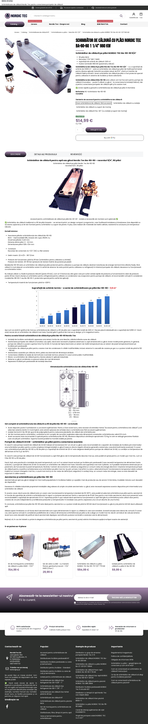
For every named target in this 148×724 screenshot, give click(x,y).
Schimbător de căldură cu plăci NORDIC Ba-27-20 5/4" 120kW (91, 665)
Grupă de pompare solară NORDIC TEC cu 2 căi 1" (91, 717)
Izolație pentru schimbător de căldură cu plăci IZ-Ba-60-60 (123, 565)
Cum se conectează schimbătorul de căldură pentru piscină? (126, 681)
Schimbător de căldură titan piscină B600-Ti (90, 699)
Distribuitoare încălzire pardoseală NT (54, 658)
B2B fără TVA (105, 23)
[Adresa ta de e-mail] (91, 597)
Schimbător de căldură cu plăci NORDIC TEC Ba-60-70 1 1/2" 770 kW (91, 565)
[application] (110, 138)
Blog (83, 24)
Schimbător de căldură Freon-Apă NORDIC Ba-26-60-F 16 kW (89, 671)
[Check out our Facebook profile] (7, 706)
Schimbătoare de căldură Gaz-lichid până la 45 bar (54, 693)
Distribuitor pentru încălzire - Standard (55, 668)
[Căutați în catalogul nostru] (121, 15)
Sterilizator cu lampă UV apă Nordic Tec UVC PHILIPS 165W (91, 694)
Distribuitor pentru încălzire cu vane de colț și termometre (55, 672)
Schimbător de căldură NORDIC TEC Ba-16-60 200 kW (91, 659)
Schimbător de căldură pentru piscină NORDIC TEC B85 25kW (90, 682)
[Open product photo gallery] (69, 91)
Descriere (15, 154)
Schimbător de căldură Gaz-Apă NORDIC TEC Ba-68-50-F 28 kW (91, 677)
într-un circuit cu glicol (73, 445)
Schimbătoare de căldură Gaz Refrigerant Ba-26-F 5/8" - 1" (52, 681)
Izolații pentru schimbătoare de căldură (55, 677)
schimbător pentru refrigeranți (40, 276)
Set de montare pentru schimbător (21, 434)
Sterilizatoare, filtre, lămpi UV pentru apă (56, 713)
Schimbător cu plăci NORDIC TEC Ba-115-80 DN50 (91, 705)
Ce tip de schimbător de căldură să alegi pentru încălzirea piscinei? (127, 676)
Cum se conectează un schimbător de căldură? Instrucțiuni (126, 670)
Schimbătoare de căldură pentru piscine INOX (56, 702)
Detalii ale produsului (45, 154)
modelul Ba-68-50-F (13, 278)
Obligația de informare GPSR (122, 660)
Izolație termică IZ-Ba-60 (17, 432)
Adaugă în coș (96, 130)
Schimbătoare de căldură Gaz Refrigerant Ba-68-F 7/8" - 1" (52, 687)
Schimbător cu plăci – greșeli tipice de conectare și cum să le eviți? (126, 664)
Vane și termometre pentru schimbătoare (51, 717)
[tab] (15, 154)
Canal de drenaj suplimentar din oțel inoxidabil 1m (90, 711)
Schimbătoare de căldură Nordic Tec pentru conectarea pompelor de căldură (32, 4)
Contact (123, 24)
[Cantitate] (79, 129)
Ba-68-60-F (29, 278)
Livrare (35, 23)
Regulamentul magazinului (121, 653)
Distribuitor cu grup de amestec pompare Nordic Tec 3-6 (88, 654)
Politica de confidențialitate (122, 656)
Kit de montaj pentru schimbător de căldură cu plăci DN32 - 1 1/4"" (21, 565)
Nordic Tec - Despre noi (59, 24)
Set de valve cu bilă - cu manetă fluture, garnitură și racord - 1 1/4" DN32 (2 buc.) (56, 566)
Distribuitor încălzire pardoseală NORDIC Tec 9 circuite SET (91, 688)
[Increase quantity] (83, 128)
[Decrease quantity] (83, 131)
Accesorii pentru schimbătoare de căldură (53, 654)
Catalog (14, 24)
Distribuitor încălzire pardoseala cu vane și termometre (56, 663)
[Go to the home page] (16, 16)
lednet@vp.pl (19, 668)
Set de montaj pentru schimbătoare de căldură (55, 708)
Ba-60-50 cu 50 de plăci (15, 458)
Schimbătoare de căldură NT (51, 698)
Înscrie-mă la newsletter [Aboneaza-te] (124, 597)
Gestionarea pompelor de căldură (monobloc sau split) (29, 342)
